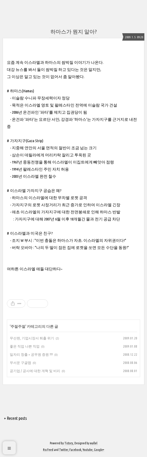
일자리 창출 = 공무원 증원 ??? (31, 354)
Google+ (99, 449)
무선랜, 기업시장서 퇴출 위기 (32, 338)
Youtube (88, 449)
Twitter (63, 449)
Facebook (75, 449)
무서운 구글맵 (20, 362)
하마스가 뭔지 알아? (73, 31)
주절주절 (18, 326)
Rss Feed (48, 449)
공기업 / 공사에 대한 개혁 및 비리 (35, 371)
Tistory (68, 443)
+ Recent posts (15, 418)
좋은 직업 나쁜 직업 (25, 346)
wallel (93, 443)
